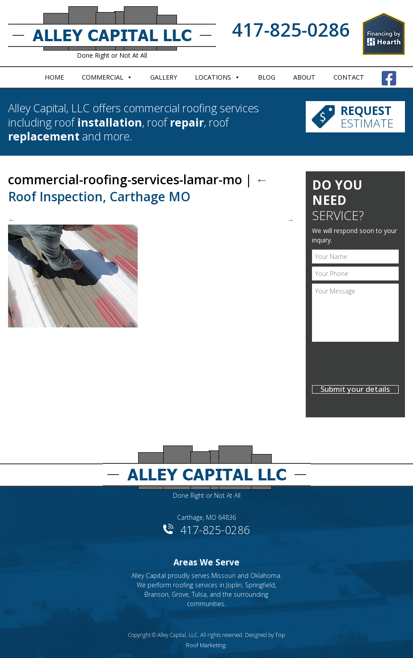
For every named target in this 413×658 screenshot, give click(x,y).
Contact (348, 77)
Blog (266, 77)
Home (54, 77)
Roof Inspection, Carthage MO (138, 188)
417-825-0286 (291, 29)
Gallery (163, 77)
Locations (213, 77)
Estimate (367, 115)
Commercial (102, 77)
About (304, 77)
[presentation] (355, 364)
